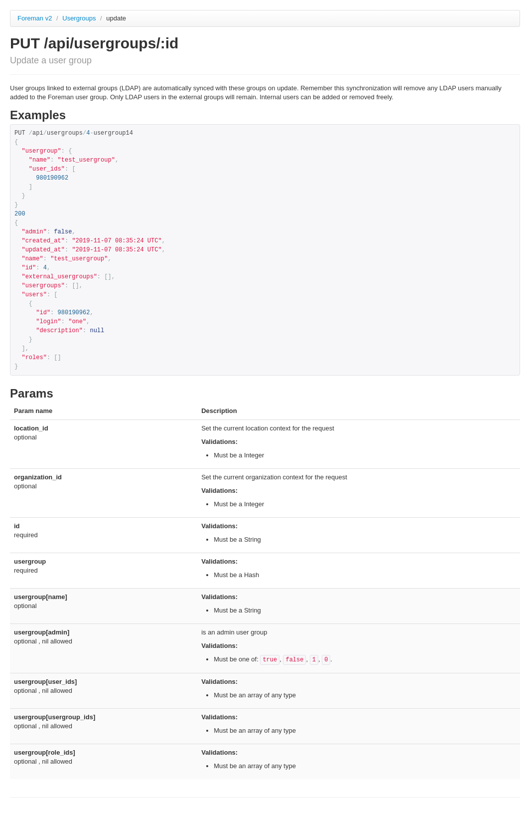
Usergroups (80, 18)
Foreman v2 (34, 18)
